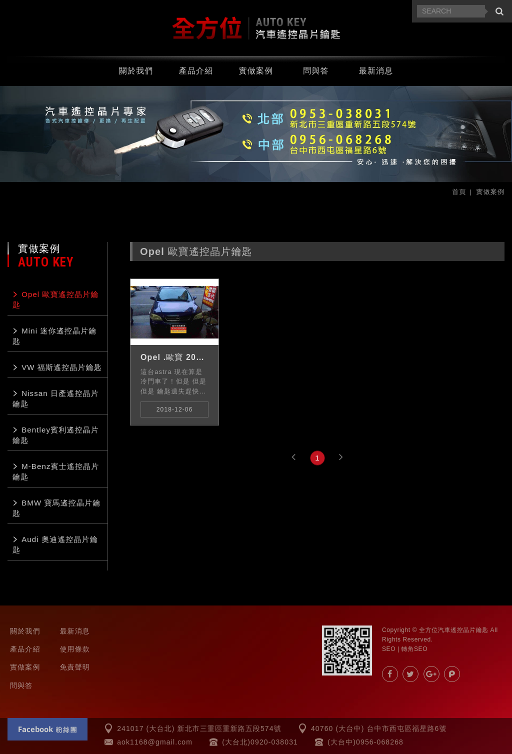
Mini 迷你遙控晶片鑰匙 (54, 336)
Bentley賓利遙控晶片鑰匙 (55, 435)
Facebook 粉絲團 (48, 729)
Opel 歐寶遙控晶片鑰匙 (55, 299)
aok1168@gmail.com (154, 742)
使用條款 (75, 649)
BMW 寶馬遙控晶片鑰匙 (56, 508)
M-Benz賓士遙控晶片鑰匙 (55, 471)
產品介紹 (196, 70)
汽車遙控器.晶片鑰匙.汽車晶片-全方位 (256, 28)
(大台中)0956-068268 (366, 742)
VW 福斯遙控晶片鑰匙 (62, 367)
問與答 (315, 70)
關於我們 (136, 70)
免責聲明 (75, 667)
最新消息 (376, 70)
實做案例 (256, 70)
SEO (389, 649)
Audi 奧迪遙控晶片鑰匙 (55, 544)
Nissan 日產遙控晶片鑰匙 (55, 398)
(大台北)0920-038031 (260, 742)
